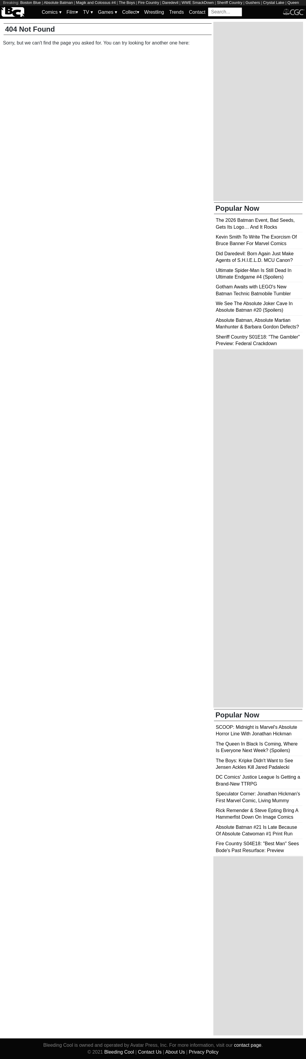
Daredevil (170, 2)
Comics (52, 12)
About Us (175, 1052)
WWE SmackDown (197, 2)
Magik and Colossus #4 (96, 2)
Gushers (252, 2)
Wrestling (154, 12)
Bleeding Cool (119, 1052)
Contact (197, 12)
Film (72, 12)
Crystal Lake (273, 2)
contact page (247, 1045)
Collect (130, 12)
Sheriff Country (229, 2)
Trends (176, 12)
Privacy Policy (204, 1052)
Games (107, 12)
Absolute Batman (58, 2)
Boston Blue (30, 2)
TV (88, 12)
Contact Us (150, 1052)
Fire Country (148, 2)
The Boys (127, 2)
